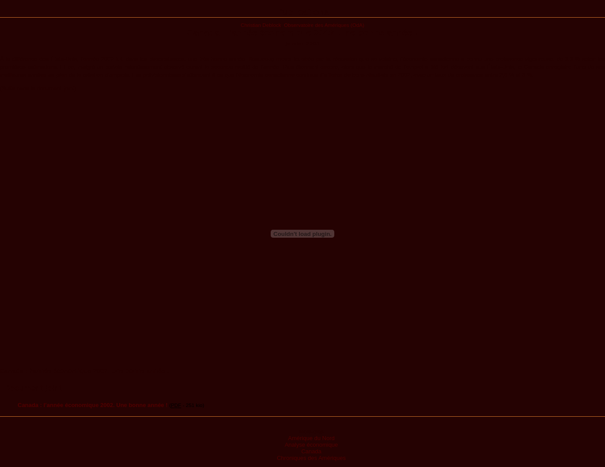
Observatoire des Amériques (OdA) (324, 25)
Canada (311, 451)
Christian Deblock (261, 25)
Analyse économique (311, 444)
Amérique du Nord (311, 438)
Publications (302, 12)
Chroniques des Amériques (311, 458)
